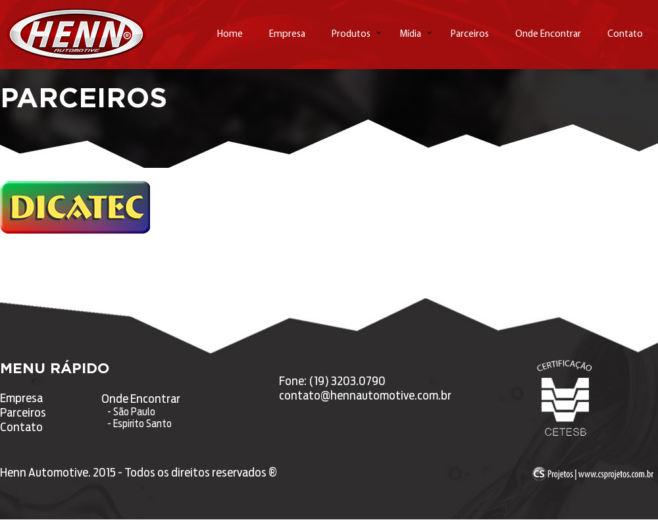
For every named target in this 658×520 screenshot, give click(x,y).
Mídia (410, 34)
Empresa (287, 34)
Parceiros (470, 34)
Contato (625, 34)
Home (230, 34)
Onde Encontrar (548, 34)
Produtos (351, 34)
